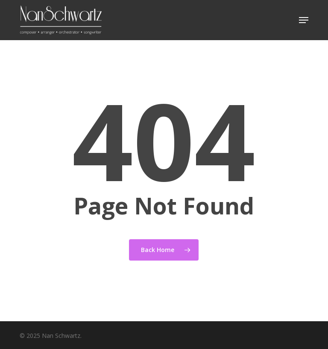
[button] (303, 20)
